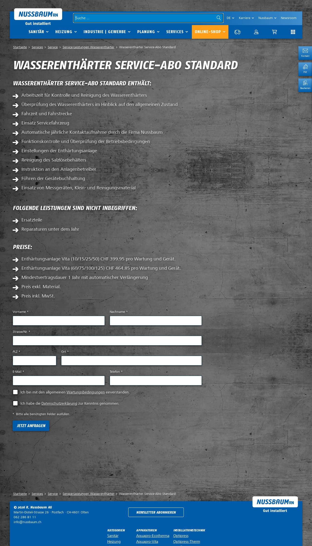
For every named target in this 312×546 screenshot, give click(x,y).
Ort (64, 352)
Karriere (244, 18)
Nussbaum (265, 18)
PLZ (16, 352)
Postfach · (51, 512)
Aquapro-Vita (147, 541)
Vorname (20, 312)
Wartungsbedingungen (86, 392)
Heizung (63, 31)
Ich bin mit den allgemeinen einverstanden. (75, 392)
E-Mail (18, 372)
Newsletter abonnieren (156, 512)
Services (175, 31)
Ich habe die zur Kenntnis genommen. (69, 403)
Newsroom (288, 18)
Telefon (116, 372)
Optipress (180, 536)
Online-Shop (208, 31)
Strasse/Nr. (21, 332)
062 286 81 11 (25, 517)
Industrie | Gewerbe (105, 31)
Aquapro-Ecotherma (152, 536)
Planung (146, 31)
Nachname (118, 312)
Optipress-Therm (186, 541)
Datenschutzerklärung (59, 403)
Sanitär (36, 31)
